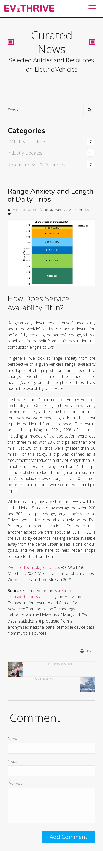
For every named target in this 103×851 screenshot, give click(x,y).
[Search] (51, 110)
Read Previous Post (40, 669)
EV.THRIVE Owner (23, 210)
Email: (13, 761)
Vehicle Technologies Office (34, 567)
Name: (13, 739)
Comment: (17, 784)
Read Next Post (64, 684)
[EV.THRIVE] (29, 8)
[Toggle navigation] (92, 8)
